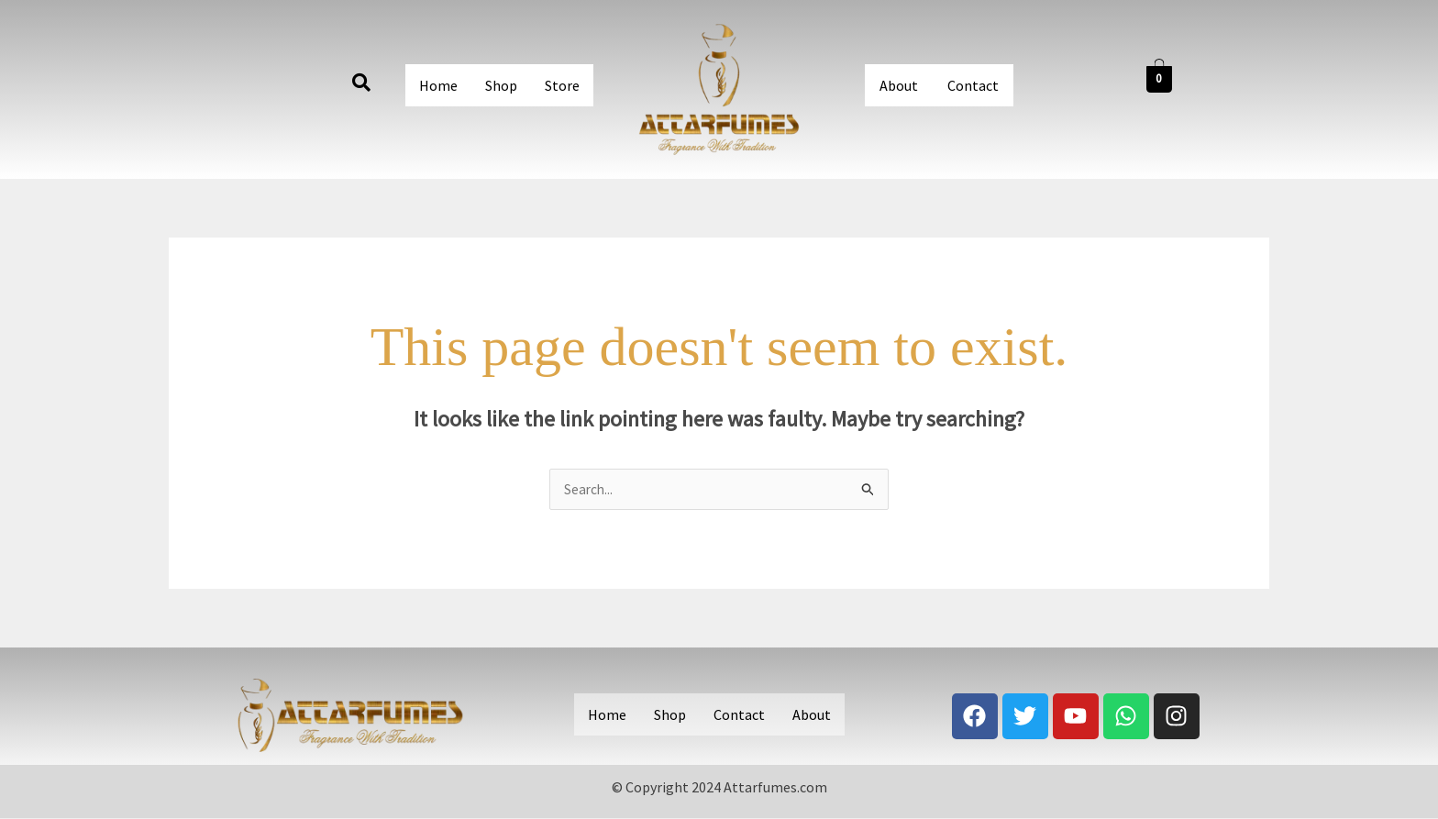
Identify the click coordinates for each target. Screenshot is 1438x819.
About (898, 85)
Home (438, 85)
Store (562, 85)
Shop (501, 85)
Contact (973, 85)
